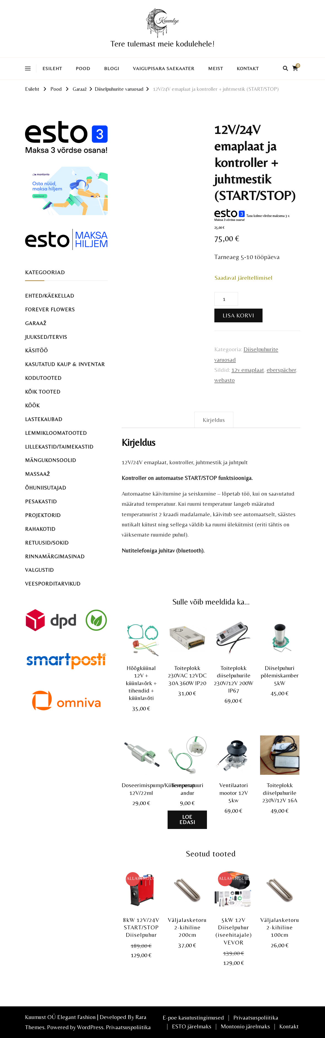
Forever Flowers (50, 309)
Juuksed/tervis (46, 337)
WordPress (90, 1027)
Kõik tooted (43, 392)
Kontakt (248, 68)
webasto (224, 380)
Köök (32, 405)
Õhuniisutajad (45, 488)
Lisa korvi (238, 315)
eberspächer (281, 369)
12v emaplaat (247, 369)
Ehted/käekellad (49, 296)
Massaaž (37, 474)
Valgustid (39, 570)
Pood (83, 68)
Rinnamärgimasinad (55, 556)
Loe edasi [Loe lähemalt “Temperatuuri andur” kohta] (187, 819)
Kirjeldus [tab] (214, 419)
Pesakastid (41, 501)
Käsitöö (36, 350)
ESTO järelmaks (191, 1026)
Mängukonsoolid (50, 460)
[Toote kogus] (226, 299)
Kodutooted (43, 378)
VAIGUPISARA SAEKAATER (163, 68)
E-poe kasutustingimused (193, 1017)
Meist (215, 68)
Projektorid (43, 515)
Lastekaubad (43, 419)
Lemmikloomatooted (56, 433)
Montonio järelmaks (245, 1026)
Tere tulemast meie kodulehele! (162, 43)
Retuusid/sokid (47, 543)
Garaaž (36, 323)
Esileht (52, 68)
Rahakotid (40, 529)
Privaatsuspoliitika (128, 1027)
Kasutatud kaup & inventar (65, 364)
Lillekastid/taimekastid (59, 447)
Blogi (111, 68)
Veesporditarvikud (53, 584)
